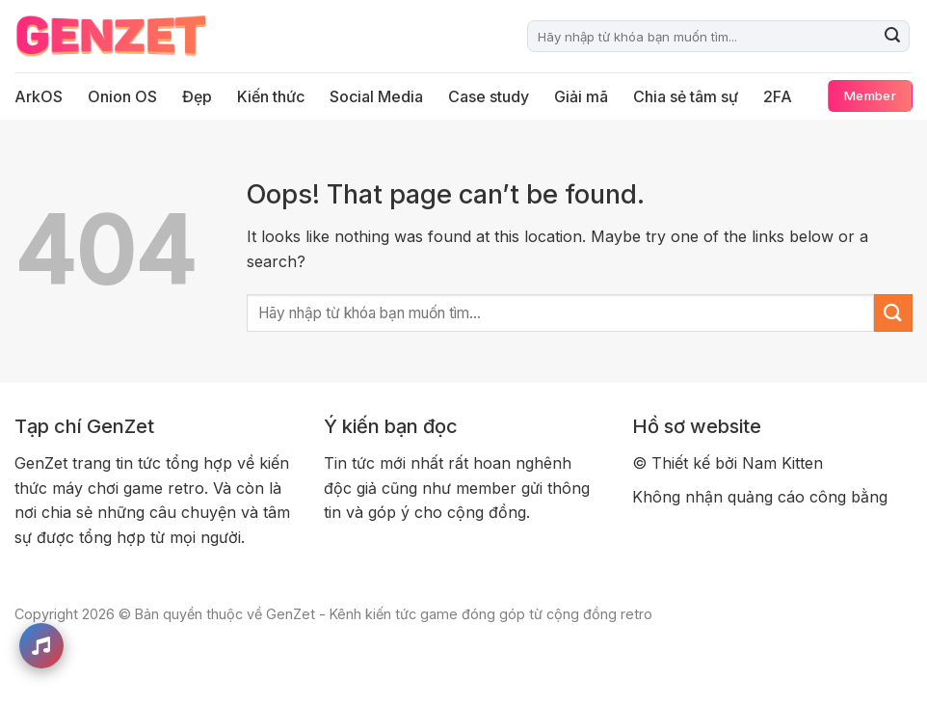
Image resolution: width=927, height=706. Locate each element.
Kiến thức (271, 96)
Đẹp (197, 96)
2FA (777, 96)
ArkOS (38, 96)
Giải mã (581, 96)
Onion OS (122, 96)
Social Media (376, 96)
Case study (488, 96)
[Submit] (892, 36)
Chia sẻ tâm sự (685, 96)
